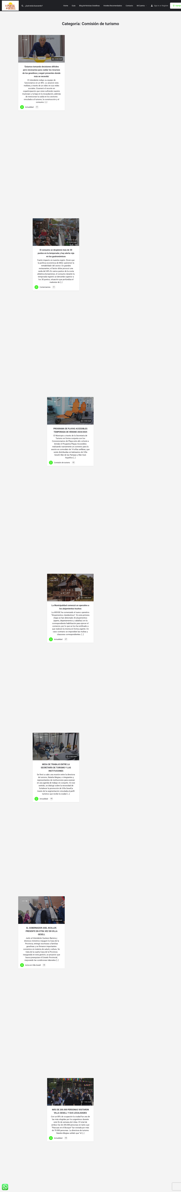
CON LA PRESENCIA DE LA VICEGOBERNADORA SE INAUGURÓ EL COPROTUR (41, 997)
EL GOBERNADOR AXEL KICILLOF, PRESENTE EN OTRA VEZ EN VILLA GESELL (41, 147)
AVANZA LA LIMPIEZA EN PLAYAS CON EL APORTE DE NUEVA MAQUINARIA (139, 552)
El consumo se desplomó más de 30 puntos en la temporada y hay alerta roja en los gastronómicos (90, 69)
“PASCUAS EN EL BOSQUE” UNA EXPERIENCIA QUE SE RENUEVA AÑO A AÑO (41, 291)
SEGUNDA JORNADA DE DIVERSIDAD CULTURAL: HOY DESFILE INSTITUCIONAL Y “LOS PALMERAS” (90, 839)
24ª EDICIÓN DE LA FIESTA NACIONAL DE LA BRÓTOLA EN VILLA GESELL (139, 1049)
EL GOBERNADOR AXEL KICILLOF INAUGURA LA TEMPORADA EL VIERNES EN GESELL (41, 641)
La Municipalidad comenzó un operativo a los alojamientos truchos (139, 140)
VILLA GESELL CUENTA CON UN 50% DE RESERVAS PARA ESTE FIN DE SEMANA (41, 1141)
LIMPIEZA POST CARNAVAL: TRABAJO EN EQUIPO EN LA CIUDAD (139, 415)
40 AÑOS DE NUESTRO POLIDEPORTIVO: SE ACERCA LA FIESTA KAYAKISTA (139, 767)
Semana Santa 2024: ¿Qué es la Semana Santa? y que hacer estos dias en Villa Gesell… (139, 278)
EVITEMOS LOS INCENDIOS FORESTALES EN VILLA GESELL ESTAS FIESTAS (41, 569)
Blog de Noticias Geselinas (89, 6)
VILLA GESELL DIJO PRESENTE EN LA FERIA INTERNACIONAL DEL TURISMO (90, 976)
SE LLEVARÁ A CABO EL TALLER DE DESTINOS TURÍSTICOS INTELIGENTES (139, 1117)
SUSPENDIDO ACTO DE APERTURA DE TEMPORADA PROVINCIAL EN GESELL (90, 631)
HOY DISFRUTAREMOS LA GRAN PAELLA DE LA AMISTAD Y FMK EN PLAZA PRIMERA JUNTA (139, 837)
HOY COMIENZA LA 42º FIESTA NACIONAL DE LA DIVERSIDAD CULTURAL (41, 855)
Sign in (156, 6)
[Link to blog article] (41, 49)
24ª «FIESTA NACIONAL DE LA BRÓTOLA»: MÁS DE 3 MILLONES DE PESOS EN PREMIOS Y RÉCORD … (139, 978)
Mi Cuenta (141, 6)
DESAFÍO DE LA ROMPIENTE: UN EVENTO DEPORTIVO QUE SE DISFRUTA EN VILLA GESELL (90, 560)
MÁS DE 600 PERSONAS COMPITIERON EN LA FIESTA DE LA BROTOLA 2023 (139, 908)
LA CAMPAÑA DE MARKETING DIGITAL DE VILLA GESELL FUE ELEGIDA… (90, 1119)
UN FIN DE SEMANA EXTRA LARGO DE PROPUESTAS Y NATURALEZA (41, 221)
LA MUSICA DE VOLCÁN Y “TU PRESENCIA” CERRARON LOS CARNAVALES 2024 (90, 422)
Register (165, 6)
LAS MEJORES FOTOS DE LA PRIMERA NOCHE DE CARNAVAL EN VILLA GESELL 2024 (41, 435)
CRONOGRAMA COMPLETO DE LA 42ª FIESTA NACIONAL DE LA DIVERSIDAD (41, 926)
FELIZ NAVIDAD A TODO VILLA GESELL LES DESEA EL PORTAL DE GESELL (139, 624)
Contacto (129, 6)
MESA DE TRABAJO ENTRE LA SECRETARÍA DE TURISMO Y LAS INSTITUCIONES (90, 144)
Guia (73, 6)
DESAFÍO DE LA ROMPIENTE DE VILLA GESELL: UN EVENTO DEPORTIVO (41, 503)
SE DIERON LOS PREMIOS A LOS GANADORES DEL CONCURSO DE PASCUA (91, 215)
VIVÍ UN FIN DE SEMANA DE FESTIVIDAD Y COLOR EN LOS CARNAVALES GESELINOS (90, 490)
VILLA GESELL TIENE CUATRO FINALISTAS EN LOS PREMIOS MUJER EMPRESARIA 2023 (90, 762)
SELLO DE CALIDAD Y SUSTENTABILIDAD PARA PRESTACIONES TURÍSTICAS (41, 1070)
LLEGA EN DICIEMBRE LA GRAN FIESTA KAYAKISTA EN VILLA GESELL (91, 1047)
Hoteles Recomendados (112, 6)
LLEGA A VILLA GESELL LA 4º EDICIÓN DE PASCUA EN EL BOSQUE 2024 (139, 349)
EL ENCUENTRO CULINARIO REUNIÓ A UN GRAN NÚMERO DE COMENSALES (41, 786)
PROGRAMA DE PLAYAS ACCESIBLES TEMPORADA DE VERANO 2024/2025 (140, 68)
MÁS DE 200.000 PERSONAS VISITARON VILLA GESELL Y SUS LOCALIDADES (139, 211)
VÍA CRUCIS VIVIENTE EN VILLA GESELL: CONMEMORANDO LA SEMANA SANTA (90, 283)
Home (65, 6)
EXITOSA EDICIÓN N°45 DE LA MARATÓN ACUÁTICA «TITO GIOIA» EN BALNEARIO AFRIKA (41, 360)
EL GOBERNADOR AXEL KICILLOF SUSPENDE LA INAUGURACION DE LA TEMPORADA (90, 690)
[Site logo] (10, 5)
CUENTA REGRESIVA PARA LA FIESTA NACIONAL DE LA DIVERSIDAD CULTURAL (91, 907)
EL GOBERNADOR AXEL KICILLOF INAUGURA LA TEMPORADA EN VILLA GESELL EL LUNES (139, 694)
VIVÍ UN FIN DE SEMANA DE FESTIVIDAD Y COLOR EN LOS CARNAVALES (139, 484)
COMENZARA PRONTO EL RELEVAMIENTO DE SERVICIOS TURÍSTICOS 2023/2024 (41, 715)
